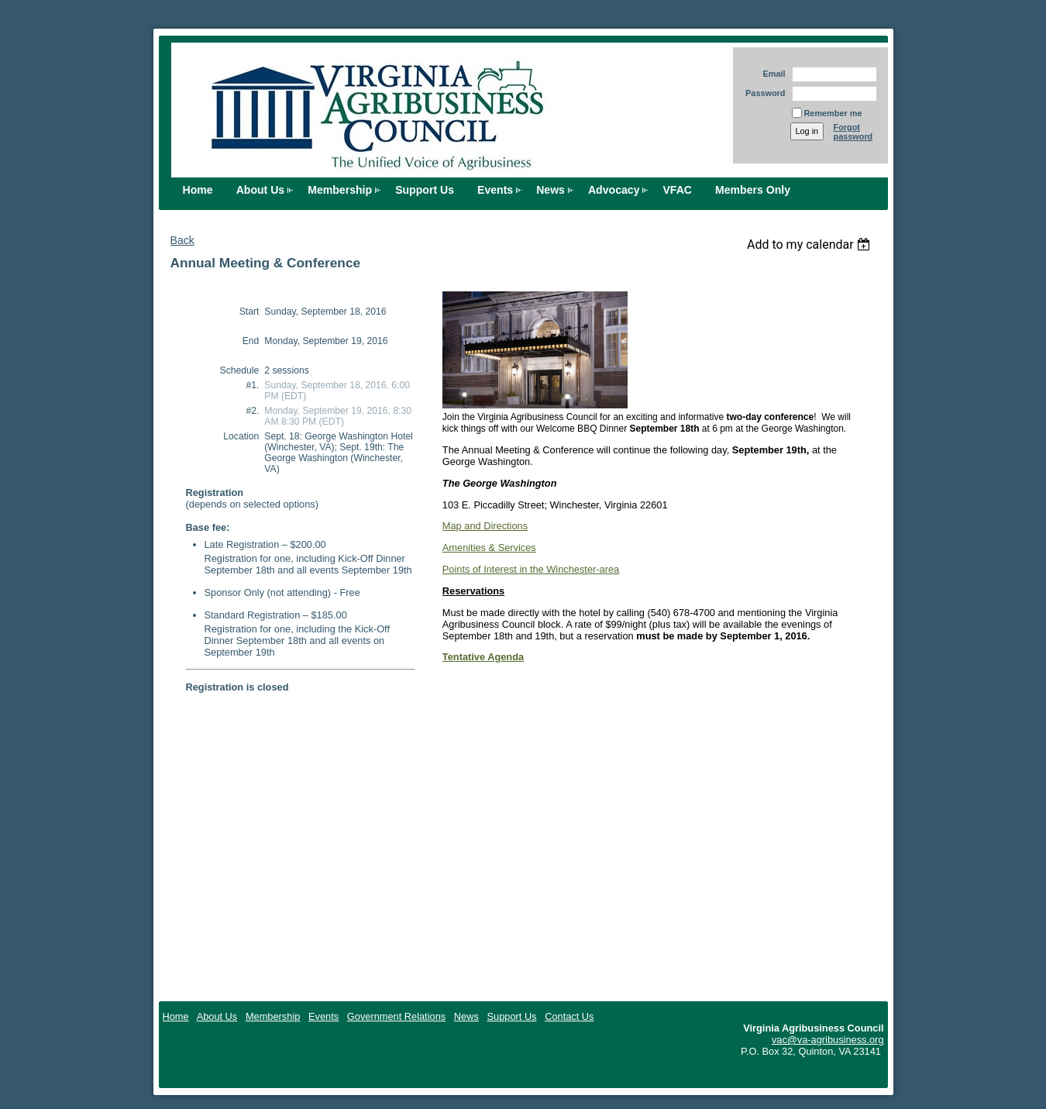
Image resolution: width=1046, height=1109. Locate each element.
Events (495, 190)
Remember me (833, 113)
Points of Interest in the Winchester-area (530, 569)
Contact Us (569, 1016)
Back (182, 240)
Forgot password (853, 131)
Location (241, 436)
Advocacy (614, 190)
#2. (252, 410)
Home (198, 190)
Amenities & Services (489, 547)
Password (763, 93)
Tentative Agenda (483, 657)
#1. (252, 385)
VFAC (677, 190)
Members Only (752, 190)
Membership (340, 190)
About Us (260, 190)
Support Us (424, 190)
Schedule (240, 370)
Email (771, 73)
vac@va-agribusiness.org (828, 1039)
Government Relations (396, 1016)
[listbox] (811, 244)
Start (249, 311)
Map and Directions (485, 526)
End (251, 341)
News (550, 190)
